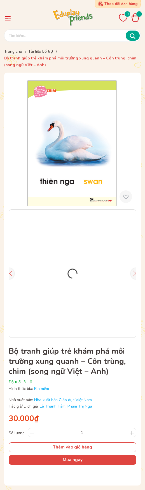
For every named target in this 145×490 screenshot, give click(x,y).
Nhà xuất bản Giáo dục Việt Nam (63, 400)
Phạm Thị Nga (79, 406)
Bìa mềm (41, 388)
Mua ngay (73, 460)
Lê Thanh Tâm (53, 406)
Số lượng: (17, 433)
